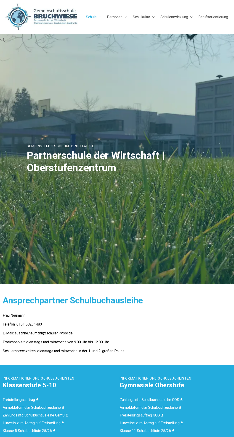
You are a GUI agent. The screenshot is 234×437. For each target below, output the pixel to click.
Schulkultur (141, 17)
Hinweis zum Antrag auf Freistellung (33, 423)
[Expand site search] (2, 40)
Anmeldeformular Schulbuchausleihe (33, 407)
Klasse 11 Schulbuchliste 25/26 (147, 431)
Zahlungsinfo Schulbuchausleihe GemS (35, 415)
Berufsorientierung (213, 17)
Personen (114, 17)
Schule (91, 17)
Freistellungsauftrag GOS (141, 415)
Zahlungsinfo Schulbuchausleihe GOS (151, 400)
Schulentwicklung (174, 17)
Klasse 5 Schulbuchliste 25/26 (29, 431)
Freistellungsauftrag (20, 400)
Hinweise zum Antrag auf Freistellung (151, 423)
